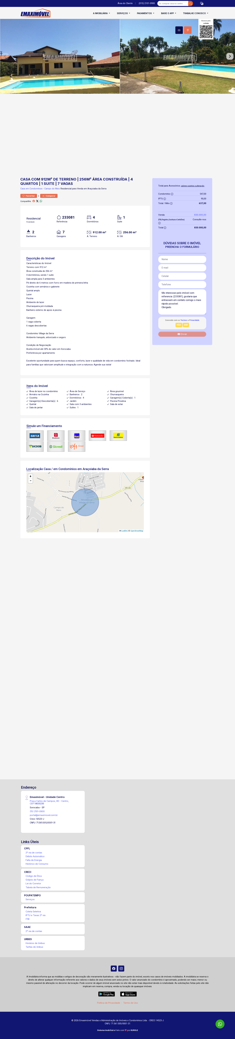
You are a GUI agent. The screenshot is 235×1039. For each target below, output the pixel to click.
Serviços (30, 899)
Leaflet (123, 531)
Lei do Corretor (33, 883)
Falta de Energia (34, 860)
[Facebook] (114, 969)
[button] (201, 3)
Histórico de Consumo (37, 864)
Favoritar (28, 196)
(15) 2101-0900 (37, 811)
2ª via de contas (34, 852)
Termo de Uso (130, 1003)
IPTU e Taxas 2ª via (35, 915)
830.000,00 (200, 214)
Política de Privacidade (108, 1003)
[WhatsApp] (220, 1024)
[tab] (179, 30)
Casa (22, 188)
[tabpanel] (117, 56)
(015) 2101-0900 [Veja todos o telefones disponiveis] (147, 3)
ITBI (27, 919)
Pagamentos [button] (144, 13)
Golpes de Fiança (34, 879)
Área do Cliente (125, 3)
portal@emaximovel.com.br (44, 815)
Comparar (48, 196)
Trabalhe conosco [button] (194, 13)
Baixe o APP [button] (167, 13)
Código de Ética (34, 876)
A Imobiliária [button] (100, 13)
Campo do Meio (52, 188)
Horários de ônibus (35, 943)
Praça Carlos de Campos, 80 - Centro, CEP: (49, 802)
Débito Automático (35, 856)
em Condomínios (34, 188)
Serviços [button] (122, 13)
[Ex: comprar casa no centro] (172, 3)
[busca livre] (190, 3)
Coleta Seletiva (33, 911)
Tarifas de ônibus (34, 947)
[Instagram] (121, 969)
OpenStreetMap (136, 531)
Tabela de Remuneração (38, 887)
